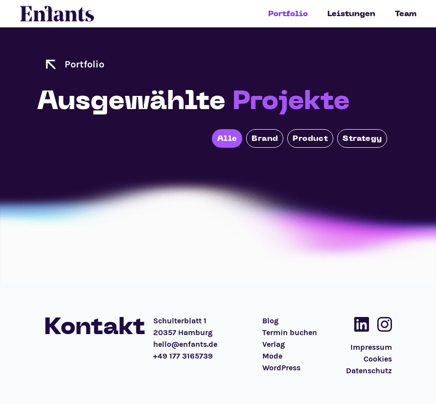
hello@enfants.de (185, 344)
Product (310, 138)
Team (405, 13)
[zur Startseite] (51, 64)
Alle (227, 138)
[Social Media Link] (358, 324)
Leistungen (351, 13)
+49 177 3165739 (183, 356)
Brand (265, 138)
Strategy (362, 138)
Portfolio (288, 13)
